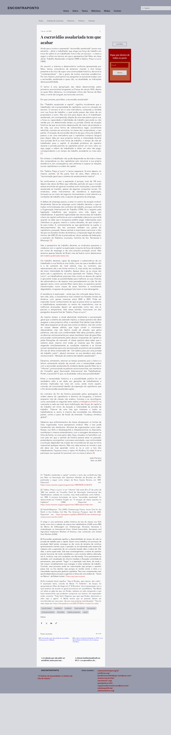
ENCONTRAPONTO (23, 8)
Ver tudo (98, 633)
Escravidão (61, 612)
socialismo (68, 608)
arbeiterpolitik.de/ (105, 688)
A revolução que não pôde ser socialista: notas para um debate (53, 659)
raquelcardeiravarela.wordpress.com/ (113, 685)
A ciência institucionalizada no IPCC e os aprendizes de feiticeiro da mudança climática (87, 659)
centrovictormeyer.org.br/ (108, 670)
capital (85, 612)
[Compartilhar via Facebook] (41, 623)
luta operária (91, 608)
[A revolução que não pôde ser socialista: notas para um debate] (54, 645)
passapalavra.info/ (105, 683)
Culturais (91, 21)
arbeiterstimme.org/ (106, 690)
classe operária (79, 608)
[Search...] (156, 8)
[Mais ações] (100, 31)
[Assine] (120, 72)
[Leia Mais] (120, 44)
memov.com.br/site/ (106, 678)
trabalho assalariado (74, 612)
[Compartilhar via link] (56, 623)
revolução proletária (48, 612)
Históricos (70, 21)
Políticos (81, 21)
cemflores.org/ (104, 673)
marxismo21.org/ (105, 680)
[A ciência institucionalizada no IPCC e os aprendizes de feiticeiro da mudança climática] (88, 645)
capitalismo (58, 608)
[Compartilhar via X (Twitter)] (46, 623)
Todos (41, 21)
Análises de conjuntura (55, 21)
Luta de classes (46, 608)
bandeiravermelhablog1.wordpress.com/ (114, 675)
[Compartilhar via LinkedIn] (51, 623)
